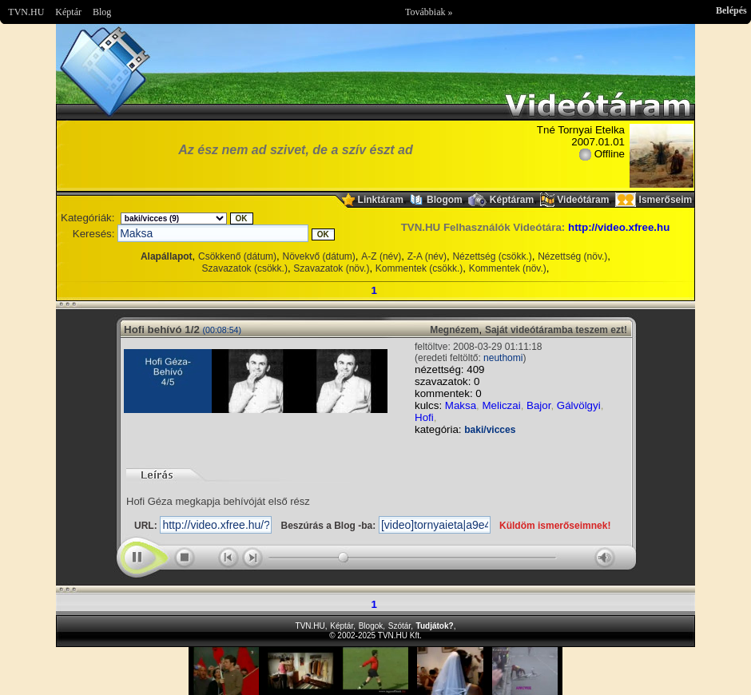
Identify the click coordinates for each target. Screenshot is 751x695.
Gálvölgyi (579, 405)
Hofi (424, 417)
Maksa (460, 405)
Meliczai (501, 405)
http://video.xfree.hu (619, 227)
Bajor (538, 405)
